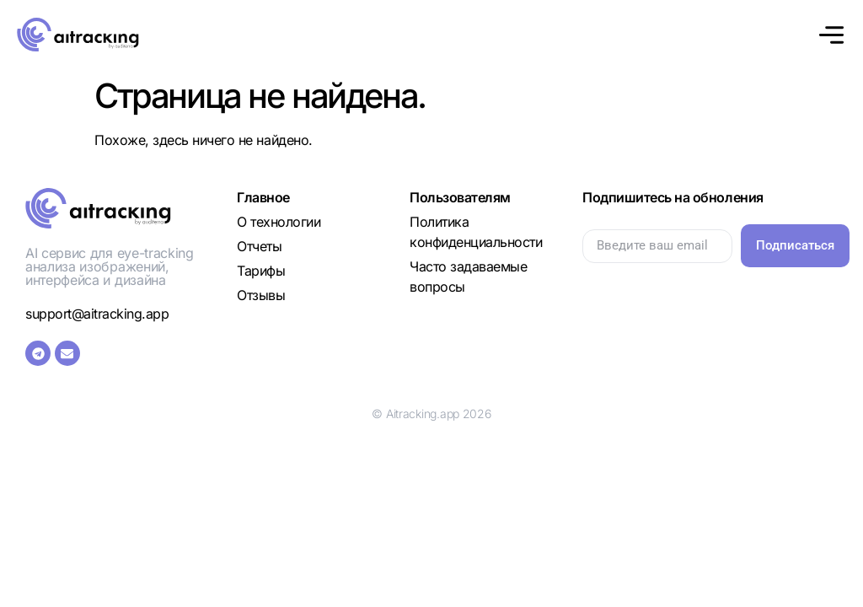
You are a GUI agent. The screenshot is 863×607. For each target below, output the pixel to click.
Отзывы (261, 295)
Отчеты (259, 246)
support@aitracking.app (97, 313)
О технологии (278, 221)
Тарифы (261, 270)
